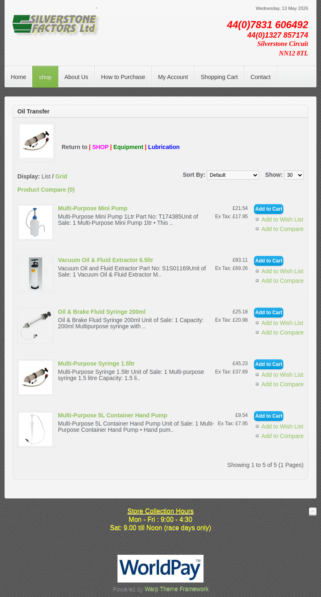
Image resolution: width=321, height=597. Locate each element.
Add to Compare (282, 229)
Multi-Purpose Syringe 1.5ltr (96, 363)
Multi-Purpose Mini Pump (92, 208)
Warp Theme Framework (176, 588)
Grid (61, 176)
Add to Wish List (282, 219)
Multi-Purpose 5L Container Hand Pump (112, 415)
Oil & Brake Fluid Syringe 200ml (102, 311)
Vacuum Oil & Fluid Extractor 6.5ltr (105, 260)
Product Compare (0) (45, 189)
